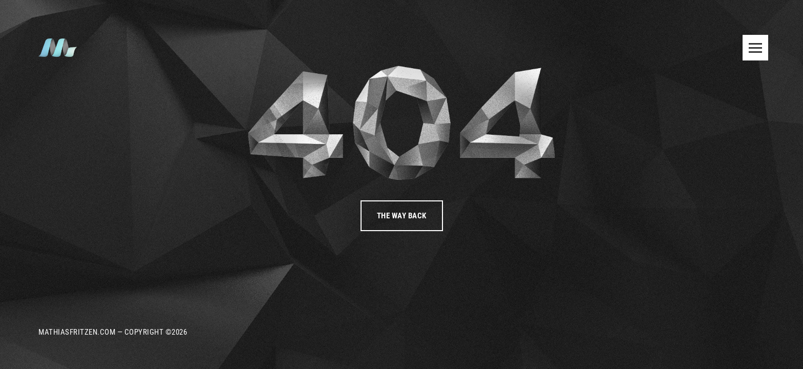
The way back (402, 215)
